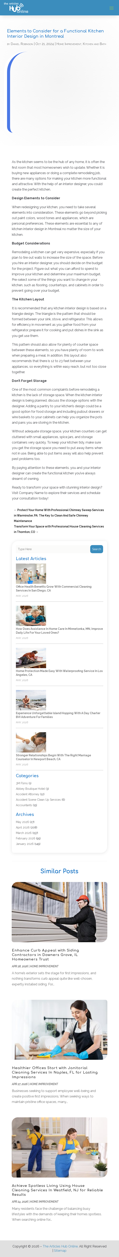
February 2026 (25, 838)
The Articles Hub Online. (60, 1246)
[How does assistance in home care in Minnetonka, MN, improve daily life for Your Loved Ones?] (31, 616)
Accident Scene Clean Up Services (38, 799)
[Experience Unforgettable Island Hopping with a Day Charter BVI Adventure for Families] (31, 700)
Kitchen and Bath (94, 44)
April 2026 (23, 827)
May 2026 (22, 822)
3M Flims (22, 783)
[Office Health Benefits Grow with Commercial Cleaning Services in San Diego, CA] (31, 574)
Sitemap (60, 1251)
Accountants (24, 805)
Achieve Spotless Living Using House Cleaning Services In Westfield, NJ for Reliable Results (57, 1190)
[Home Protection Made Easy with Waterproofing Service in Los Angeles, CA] (31, 658)
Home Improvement (68, 44)
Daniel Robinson (22, 44)
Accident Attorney (27, 794)
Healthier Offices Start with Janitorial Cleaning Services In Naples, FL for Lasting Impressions (55, 1072)
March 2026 (24, 833)
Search (96, 549)
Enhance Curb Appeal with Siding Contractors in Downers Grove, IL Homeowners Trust (45, 954)
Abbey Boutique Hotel (30, 788)
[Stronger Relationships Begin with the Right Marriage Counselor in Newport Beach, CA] (31, 742)
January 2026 (25, 844)
